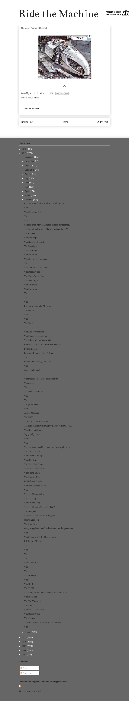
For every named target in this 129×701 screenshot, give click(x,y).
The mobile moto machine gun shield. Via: (42, 622)
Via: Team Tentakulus (33, 464)
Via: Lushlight (30, 246)
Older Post (102, 121)
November (29, 161)
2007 (24, 654)
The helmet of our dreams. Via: (37, 340)
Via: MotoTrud (30, 524)
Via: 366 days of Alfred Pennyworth (40, 537)
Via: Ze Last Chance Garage (36, 267)
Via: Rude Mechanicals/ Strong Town (40, 515)
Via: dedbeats (30, 383)
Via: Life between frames (35, 332)
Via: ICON (29, 588)
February (29, 200)
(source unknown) (32, 370)
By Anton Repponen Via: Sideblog (39, 353)
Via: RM (28, 605)
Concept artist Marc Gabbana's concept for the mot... (47, 225)
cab (29, 98)
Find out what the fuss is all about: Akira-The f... (45, 203)
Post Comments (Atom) (70, 130)
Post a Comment (31, 108)
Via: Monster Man (32, 477)
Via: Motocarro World (33, 391)
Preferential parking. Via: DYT (37, 361)
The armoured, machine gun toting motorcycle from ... (48, 447)
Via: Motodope (30, 238)
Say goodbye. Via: (32, 434)
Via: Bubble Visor (32, 272)
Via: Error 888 (30, 250)
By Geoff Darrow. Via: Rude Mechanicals (42, 344)
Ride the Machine (58, 14)
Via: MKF (28, 417)
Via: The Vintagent (32, 601)
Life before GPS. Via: (33, 541)
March (28, 195)
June (27, 182)
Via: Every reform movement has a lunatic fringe (45, 592)
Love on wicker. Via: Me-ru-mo (38, 306)
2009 (24, 646)
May (27, 187)
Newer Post (27, 121)
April (27, 191)
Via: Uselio (29, 323)
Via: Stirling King (32, 503)
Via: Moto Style (31, 280)
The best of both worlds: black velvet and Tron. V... (46, 229)
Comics (35, 98)
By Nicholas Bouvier (33, 481)
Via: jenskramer (31, 404)
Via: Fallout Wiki (31, 562)
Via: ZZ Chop (30, 498)
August (28, 174)
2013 (24, 149)
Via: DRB (28, 584)
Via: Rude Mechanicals (34, 242)
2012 (24, 153)
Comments (26, 673)
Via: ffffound (29, 618)
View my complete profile (30, 691)
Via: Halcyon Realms (33, 430)
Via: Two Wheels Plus (34, 276)
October (28, 165)
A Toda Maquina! (31, 413)
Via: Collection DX (32, 212)
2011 (24, 637)
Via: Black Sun (30, 597)
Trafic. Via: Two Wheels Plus (37, 421)
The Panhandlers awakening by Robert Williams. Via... (48, 426)
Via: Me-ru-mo (30, 255)
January (28, 632)
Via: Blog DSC (30, 511)
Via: (64, 86)
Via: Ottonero (30, 233)
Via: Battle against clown (35, 486)
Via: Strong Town (32, 451)
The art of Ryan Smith (34, 494)
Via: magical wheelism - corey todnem (41, 379)
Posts (24, 668)
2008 (24, 650)
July (27, 178)
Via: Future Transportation (35, 336)
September (29, 170)
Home (65, 121)
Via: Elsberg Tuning (33, 455)
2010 (24, 642)
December (29, 157)
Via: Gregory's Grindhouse (36, 259)
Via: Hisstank (30, 575)
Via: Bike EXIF (31, 460)
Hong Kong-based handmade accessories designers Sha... (49, 528)
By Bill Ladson (30, 349)
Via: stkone (29, 310)
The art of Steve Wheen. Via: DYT (39, 507)
